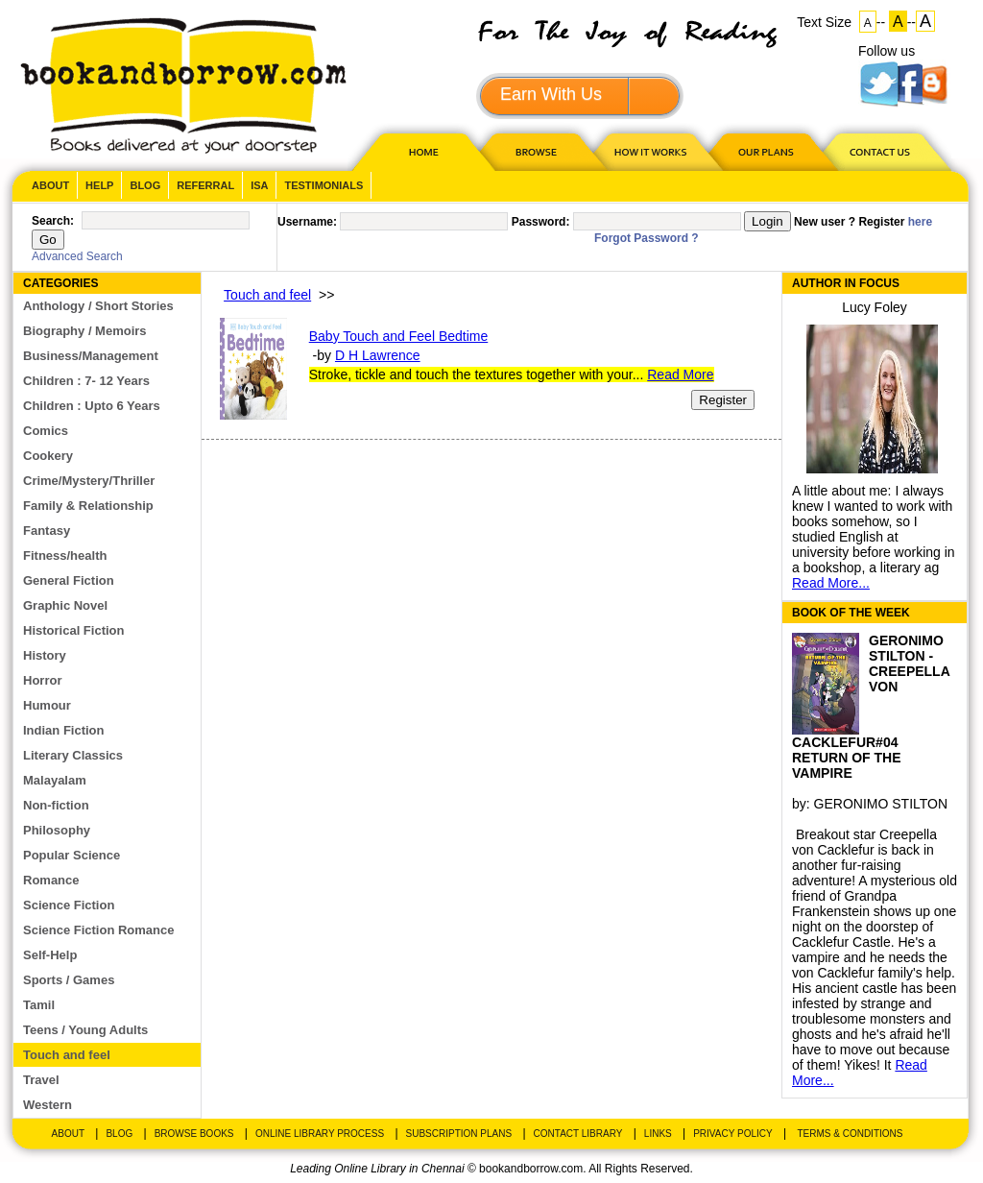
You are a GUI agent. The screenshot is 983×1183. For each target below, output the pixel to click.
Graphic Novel (65, 605)
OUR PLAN (765, 151)
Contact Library (578, 1133)
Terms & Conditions (849, 1133)
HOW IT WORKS (649, 151)
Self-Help (50, 955)
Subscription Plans (459, 1133)
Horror (42, 680)
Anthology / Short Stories (98, 306)
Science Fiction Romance (99, 930)
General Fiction (68, 580)
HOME (419, 151)
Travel (41, 1080)
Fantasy (46, 530)
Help (99, 185)
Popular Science (71, 855)
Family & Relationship (88, 505)
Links (658, 1133)
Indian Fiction (64, 730)
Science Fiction (68, 905)
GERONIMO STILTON (881, 803)
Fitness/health (65, 555)
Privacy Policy (732, 1133)
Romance (51, 880)
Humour (47, 705)
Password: (541, 222)
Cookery (48, 455)
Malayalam (54, 780)
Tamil (39, 1005)
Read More (680, 374)
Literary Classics (73, 755)
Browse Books (194, 1133)
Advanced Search (77, 256)
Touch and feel (66, 1055)
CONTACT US (878, 151)
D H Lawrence (377, 355)
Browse (537, 151)
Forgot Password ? (646, 238)
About (50, 185)
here (920, 222)
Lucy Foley (874, 307)
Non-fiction (56, 805)
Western (47, 1105)
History (44, 655)
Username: (307, 222)
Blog (145, 185)
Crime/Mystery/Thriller (89, 480)
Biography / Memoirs (85, 331)
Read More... (831, 583)
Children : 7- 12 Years (86, 381)
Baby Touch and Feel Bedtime (399, 336)
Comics (45, 430)
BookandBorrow (183, 85)
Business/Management (90, 356)
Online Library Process (319, 1133)
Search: (53, 221)
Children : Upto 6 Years (91, 405)
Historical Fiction (73, 630)
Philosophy (56, 830)
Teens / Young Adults (85, 1030)
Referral (205, 185)
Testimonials (323, 185)
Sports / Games (68, 980)
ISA (259, 185)
